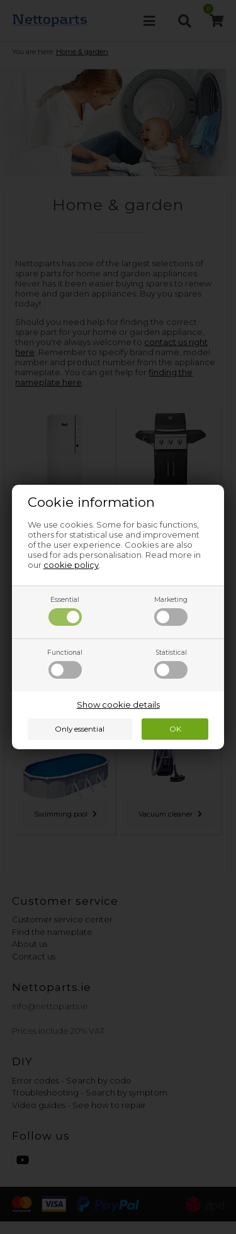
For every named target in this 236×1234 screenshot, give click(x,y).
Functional (64, 663)
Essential (65, 611)
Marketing (171, 611)
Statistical (171, 663)
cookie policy (71, 565)
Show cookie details (118, 704)
